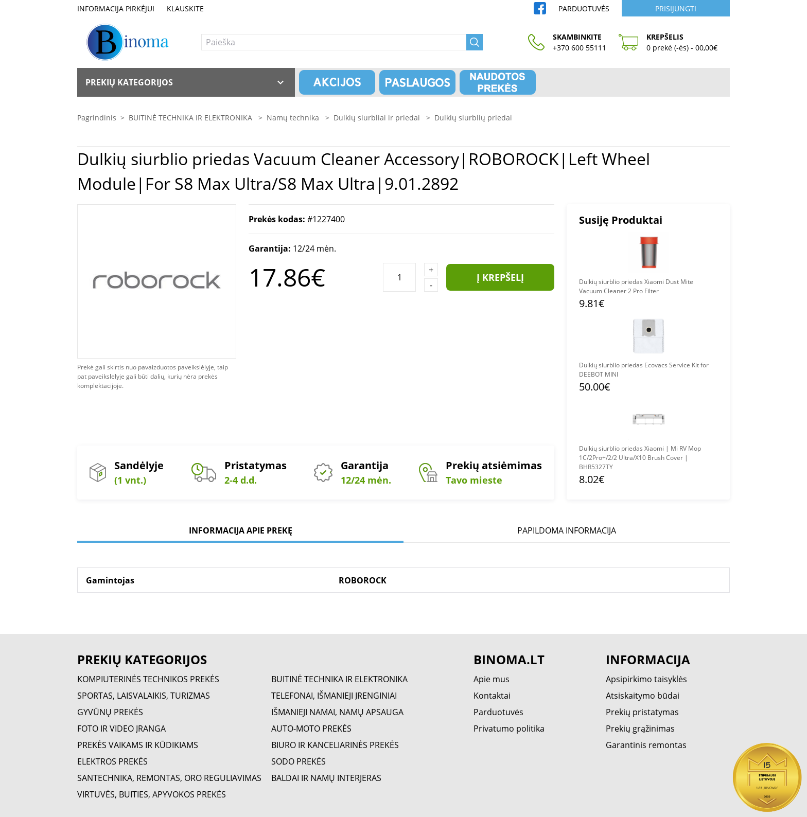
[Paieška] (333, 42)
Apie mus (491, 679)
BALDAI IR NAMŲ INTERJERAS (326, 778)
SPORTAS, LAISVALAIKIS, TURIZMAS (143, 695)
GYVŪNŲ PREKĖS (110, 712)
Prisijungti (675, 8)
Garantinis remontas (646, 745)
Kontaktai (492, 695)
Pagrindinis (96, 117)
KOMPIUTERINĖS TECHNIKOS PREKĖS (148, 679)
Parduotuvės (583, 8)
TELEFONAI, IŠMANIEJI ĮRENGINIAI (334, 695)
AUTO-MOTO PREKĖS (311, 728)
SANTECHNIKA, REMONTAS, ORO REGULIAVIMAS (169, 778)
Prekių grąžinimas (640, 728)
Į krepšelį (500, 277)
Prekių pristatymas (642, 712)
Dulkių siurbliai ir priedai (378, 117)
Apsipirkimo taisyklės (646, 679)
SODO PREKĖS (298, 761)
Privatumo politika (509, 728)
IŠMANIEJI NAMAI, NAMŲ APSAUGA (337, 712)
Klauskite (185, 8)
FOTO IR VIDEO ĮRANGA (121, 728)
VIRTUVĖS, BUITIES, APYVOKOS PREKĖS (151, 794)
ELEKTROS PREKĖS (112, 761)
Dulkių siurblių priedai (473, 117)
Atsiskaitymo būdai (642, 695)
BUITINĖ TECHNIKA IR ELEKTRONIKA (191, 117)
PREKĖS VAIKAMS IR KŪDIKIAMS (137, 745)
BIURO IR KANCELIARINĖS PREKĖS (335, 745)
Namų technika (294, 117)
